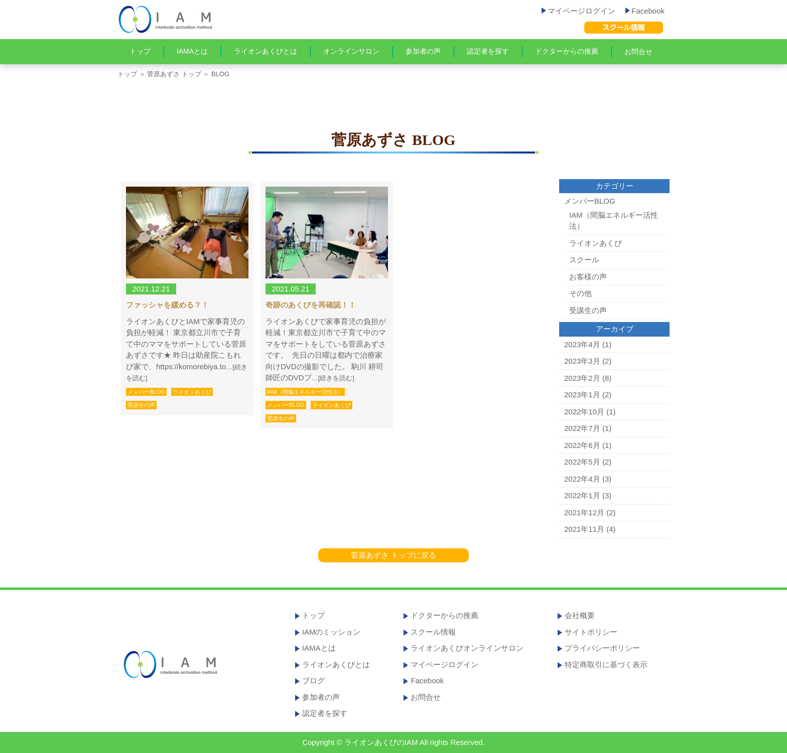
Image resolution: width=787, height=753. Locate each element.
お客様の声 (588, 276)
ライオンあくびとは (265, 51)
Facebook (645, 11)
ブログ (313, 680)
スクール (584, 259)
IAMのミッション (331, 632)
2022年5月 (582, 462)
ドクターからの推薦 (566, 51)
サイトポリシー (591, 632)
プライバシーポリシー (602, 648)
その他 (580, 293)
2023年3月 (582, 361)
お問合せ (638, 52)
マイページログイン (578, 11)
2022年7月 (582, 428)
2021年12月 (584, 512)
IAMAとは (192, 51)
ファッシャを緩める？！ (167, 305)
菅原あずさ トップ (174, 74)
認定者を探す (488, 51)
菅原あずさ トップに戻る (393, 555)
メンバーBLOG (146, 392)
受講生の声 (141, 405)
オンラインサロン (351, 51)
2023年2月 (582, 378)
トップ (140, 51)
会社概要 (580, 615)
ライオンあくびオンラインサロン (467, 648)
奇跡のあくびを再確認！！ (311, 305)
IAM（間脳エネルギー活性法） (305, 392)
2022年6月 (582, 445)
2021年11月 (584, 529)
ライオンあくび (192, 392)
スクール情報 (433, 632)
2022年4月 (582, 479)
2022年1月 (582, 495)
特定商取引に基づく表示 (606, 664)
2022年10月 (584, 411)
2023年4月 (582, 344)
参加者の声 (423, 51)
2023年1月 (582, 394)
